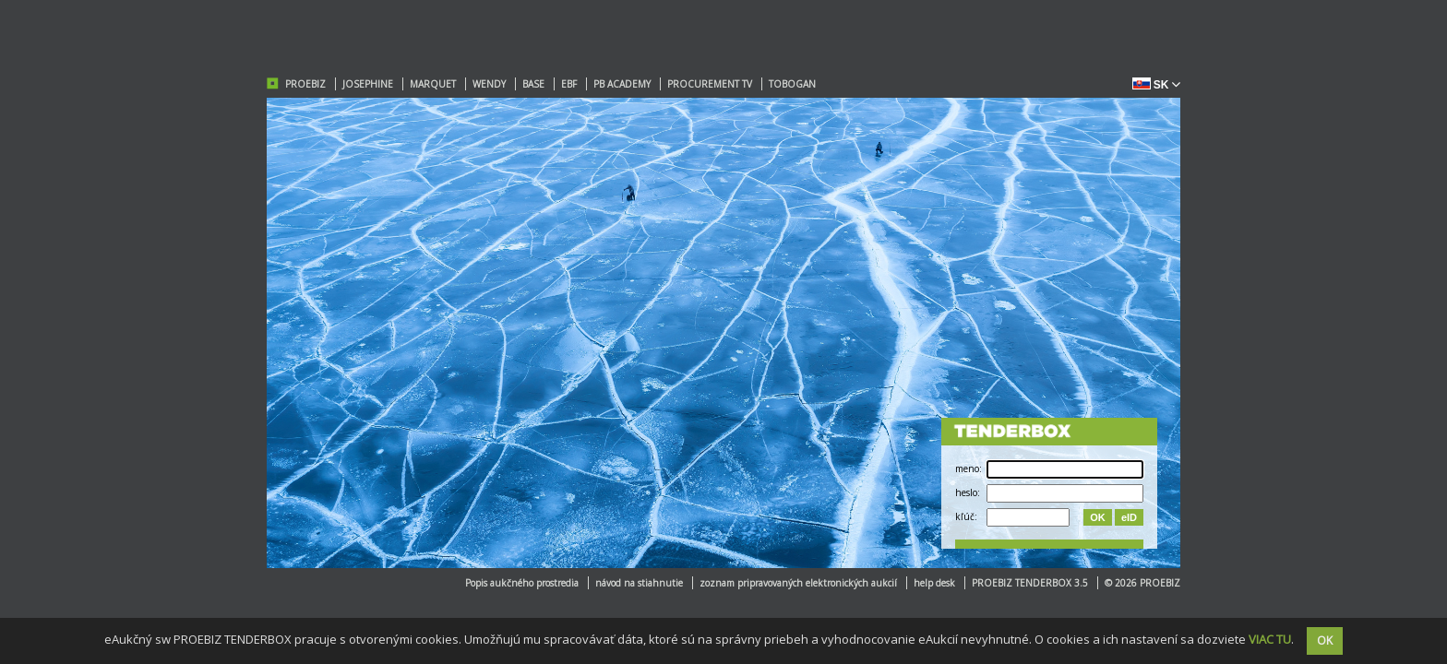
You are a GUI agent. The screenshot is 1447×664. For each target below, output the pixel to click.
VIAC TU (1270, 639)
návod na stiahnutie (639, 582)
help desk (934, 582)
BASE (533, 83)
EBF (569, 83)
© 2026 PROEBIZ (1142, 582)
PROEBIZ (305, 83)
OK (1098, 517)
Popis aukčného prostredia (522, 582)
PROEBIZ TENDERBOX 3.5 (1030, 582)
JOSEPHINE (367, 83)
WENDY (489, 83)
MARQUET (433, 83)
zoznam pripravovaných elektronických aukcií (798, 582)
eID (1129, 517)
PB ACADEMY (622, 83)
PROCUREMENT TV (709, 83)
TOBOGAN (792, 83)
